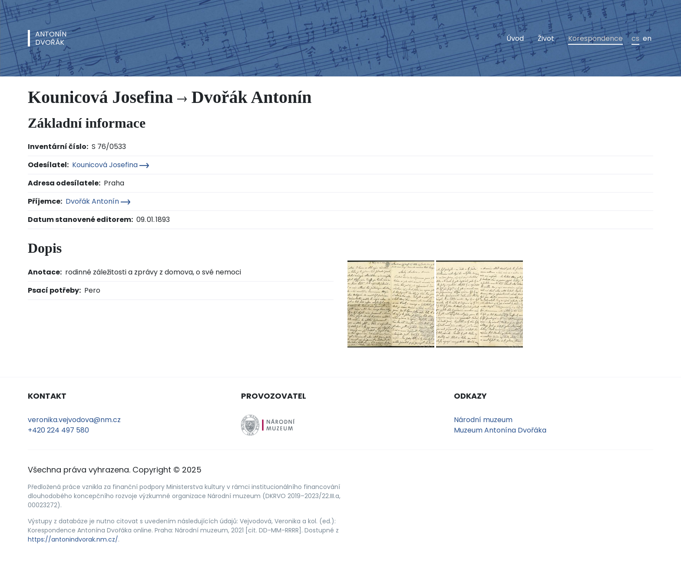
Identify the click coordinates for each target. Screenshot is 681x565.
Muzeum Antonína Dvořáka (500, 430)
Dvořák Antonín (98, 201)
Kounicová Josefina (110, 165)
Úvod (515, 38)
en (647, 38)
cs (635, 38)
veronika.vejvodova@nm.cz (74, 420)
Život (546, 38)
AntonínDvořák (50, 38)
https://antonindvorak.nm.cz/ (73, 539)
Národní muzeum (483, 420)
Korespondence (595, 38)
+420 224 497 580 (58, 430)
